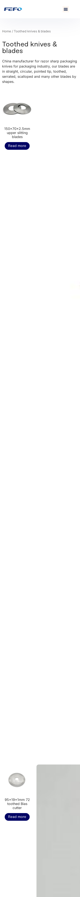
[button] (66, 9)
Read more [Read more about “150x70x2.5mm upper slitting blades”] (17, 146)
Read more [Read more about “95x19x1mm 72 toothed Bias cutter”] (17, 817)
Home (6, 31)
